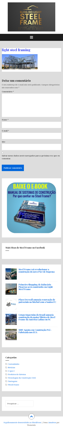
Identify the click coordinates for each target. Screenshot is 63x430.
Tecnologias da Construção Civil (22, 378)
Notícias (11, 367)
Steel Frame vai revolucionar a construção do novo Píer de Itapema (37, 270)
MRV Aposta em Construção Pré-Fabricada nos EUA (35, 331)
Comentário (8, 91)
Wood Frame (13, 384)
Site (3, 142)
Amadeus (52, 422)
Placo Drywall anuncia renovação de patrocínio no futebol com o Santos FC (37, 300)
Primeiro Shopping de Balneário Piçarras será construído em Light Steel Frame (36, 287)
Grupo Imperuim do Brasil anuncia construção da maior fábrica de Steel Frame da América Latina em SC (37, 317)
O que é (11, 371)
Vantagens (12, 381)
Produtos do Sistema (17, 374)
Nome (5, 119)
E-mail (5, 131)
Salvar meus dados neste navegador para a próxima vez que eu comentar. (31, 157)
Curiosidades (13, 364)
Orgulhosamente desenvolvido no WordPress (22, 422)
